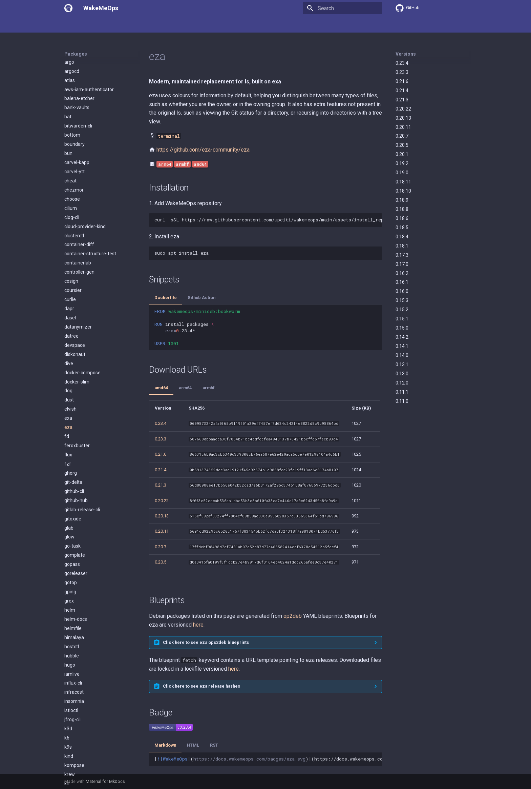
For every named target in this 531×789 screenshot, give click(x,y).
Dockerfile (165, 297)
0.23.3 (402, 72)
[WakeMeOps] (68, 8)
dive (68, 82)
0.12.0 (402, 383)
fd (66, 155)
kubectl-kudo (78, 594)
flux (68, 174)
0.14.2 (402, 337)
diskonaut (74, 73)
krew (69, 493)
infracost (74, 411)
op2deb (292, 616)
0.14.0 (402, 355)
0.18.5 (402, 227)
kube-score (76, 539)
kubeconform (78, 566)
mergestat (75, 758)
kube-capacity (79, 512)
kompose (74, 484)
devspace (74, 64)
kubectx (72, 621)
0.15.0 (402, 328)
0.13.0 (402, 373)
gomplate (74, 274)
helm (69, 329)
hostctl (71, 366)
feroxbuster (77, 164)
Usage (93, 24)
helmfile (73, 347)
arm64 (185, 387)
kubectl (72, 575)
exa (68, 137)
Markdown (165, 745)
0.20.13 (403, 118)
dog (68, 110)
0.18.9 (402, 200)
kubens (72, 640)
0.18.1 (402, 246)
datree (71, 55)
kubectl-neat (77, 603)
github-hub (76, 219)
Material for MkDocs (105, 781)
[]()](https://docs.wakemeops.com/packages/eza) (268, 759)
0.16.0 (402, 291)
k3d (68, 448)
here (198, 625)
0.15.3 (402, 300)
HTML (193, 745)
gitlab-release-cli (82, 229)
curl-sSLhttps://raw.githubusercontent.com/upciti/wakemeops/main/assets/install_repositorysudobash (268, 220)
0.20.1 (402, 154)
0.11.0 (402, 401)
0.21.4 (402, 90)
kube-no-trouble (81, 530)
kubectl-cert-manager (87, 585)
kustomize (75, 667)
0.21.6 (402, 81)
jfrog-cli (72, 438)
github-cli (74, 210)
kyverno (72, 676)
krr (67, 503)
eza (68, 146)
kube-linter (75, 521)
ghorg (70, 192)
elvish (70, 128)
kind (68, 475)
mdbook (73, 749)
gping (70, 311)
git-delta (73, 201)
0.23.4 (402, 63)
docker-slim (76, 101)
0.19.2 (402, 163)
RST (214, 745)
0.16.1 (402, 282)
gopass (72, 283)
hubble (71, 375)
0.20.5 (402, 145)
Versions (406, 54)
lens (68, 703)
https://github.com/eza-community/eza (203, 149)
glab (68, 247)
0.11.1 (402, 392)
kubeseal (74, 658)
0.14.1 (402, 346)
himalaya (74, 356)
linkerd (71, 712)
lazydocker (76, 685)
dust (69, 119)
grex (69, 320)
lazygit (71, 694)
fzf (67, 183)
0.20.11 (403, 127)
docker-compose (82, 92)
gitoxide (72, 238)
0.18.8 (402, 209)
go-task (72, 265)
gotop (70, 301)
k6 (66, 457)
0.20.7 (402, 136)
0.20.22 (403, 109)
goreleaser (75, 292)
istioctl (71, 429)
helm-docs (75, 338)
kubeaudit (75, 548)
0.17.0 (402, 264)
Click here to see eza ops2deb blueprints (206, 642)
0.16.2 (402, 273)
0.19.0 (402, 172)
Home (70, 24)
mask (70, 731)
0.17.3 (402, 255)
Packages (118, 24)
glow (69, 256)
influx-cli (73, 402)
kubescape (76, 649)
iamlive (72, 393)
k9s (68, 466)
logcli (69, 722)
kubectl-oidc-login (83, 612)
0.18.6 (402, 218)
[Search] (342, 8)
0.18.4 (402, 236)
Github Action (201, 297)
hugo (69, 384)
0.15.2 (402, 309)
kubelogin (74, 630)
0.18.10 (403, 191)
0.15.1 (402, 318)
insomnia (74, 420)
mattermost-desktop (86, 740)
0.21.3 (402, 99)
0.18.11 (403, 181)
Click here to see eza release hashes (201, 686)
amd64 (161, 387)
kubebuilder (76, 557)
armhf (209, 387)
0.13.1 (402, 364)
